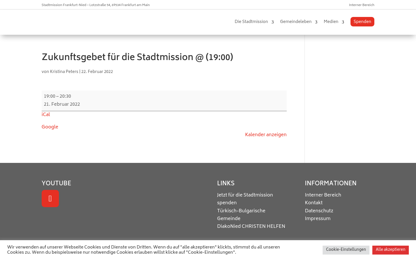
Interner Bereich (361, 5)
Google (50, 127)
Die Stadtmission (251, 22)
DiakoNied (229, 227)
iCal (46, 115)
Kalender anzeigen (266, 135)
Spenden (362, 22)
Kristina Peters (64, 72)
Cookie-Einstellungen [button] (346, 250)
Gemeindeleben (296, 22)
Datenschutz (319, 211)
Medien (331, 22)
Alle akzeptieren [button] (390, 250)
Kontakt (314, 203)
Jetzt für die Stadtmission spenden (245, 199)
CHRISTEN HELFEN (263, 227)
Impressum (317, 219)
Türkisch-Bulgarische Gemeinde (241, 215)
